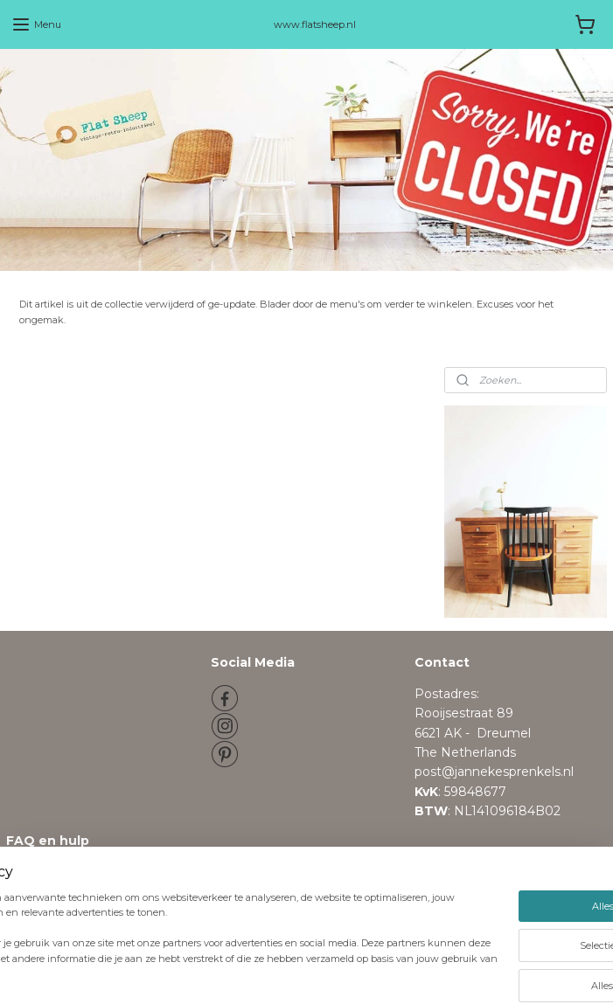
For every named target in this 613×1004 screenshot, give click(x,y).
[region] (191, 932)
